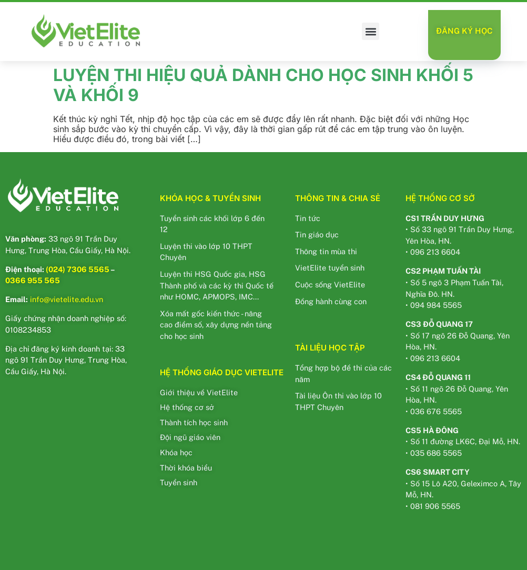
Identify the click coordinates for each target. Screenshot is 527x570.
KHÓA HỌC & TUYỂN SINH (210, 198)
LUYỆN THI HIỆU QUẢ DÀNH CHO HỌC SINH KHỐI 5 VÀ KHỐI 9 (263, 85)
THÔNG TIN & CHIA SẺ (337, 198)
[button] (370, 31)
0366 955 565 (32, 280)
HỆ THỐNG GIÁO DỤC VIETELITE (221, 372)
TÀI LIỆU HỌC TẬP (330, 348)
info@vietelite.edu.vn (66, 299)
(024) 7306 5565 (77, 269)
